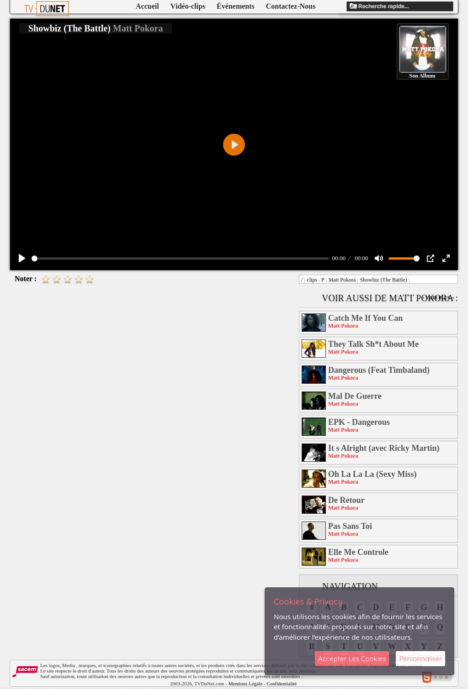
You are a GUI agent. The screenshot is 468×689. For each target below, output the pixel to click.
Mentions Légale (245, 683)
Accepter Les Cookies (352, 658)
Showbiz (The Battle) (383, 280)
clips (312, 280)
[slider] (180, 258)
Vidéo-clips (187, 6)
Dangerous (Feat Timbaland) (379, 370)
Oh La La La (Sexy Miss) (372, 474)
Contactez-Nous (290, 6)
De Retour (346, 500)
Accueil (147, 6)
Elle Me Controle (358, 552)
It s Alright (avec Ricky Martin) (383, 448)
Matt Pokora (342, 280)
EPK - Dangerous (359, 422)
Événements (236, 6)
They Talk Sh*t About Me (373, 344)
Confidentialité (281, 683)
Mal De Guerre (355, 396)
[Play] (22, 258)
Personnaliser (420, 658)
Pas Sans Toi (350, 526)
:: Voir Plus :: (437, 297)
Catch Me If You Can (365, 318)
